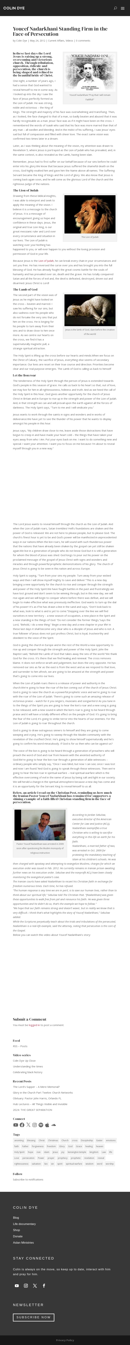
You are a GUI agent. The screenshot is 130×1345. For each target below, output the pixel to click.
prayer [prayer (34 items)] (51, 1158)
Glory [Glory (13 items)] (62, 1146)
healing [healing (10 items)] (89, 1146)
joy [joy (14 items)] (62, 1152)
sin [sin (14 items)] (52, 1163)
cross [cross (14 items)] (74, 1140)
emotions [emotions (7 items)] (110, 1140)
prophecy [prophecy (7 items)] (62, 1158)
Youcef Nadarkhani (53, 796)
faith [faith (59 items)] (16, 1146)
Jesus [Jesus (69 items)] (55, 1152)
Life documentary (24, 1224)
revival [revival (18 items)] (101, 1158)
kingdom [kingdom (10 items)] (94, 1152)
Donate (18, 1236)
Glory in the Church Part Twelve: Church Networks (43, 1092)
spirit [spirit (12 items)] (59, 1163)
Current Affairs (56, 40)
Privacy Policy (65, 1340)
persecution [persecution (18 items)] (28, 1158)
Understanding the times (28, 1066)
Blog (16, 1217)
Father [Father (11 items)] (25, 1146)
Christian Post (66, 792)
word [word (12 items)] (99, 1163)
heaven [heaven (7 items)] (99, 1146)
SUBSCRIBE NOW (33, 1317)
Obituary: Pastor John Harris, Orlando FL (37, 1098)
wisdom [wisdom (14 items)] (89, 1163)
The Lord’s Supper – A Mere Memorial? (36, 1086)
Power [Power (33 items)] (41, 1158)
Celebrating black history (27, 1072)
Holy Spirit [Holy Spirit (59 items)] (19, 1152)
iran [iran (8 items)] (39, 1152)
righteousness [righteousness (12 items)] (21, 1163)
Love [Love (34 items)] (16, 1158)
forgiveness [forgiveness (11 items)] (38, 1146)
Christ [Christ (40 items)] (42, 1140)
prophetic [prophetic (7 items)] (76, 1158)
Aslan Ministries (23, 1242)
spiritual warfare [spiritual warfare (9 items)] (74, 1163)
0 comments (83, 40)
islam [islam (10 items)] (46, 1152)
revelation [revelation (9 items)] (89, 1158)
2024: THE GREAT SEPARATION (32, 1110)
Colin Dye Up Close (24, 1060)
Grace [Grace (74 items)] (79, 1146)
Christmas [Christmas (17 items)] (53, 1140)
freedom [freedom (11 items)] (51, 1146)
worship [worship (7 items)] (110, 1163)
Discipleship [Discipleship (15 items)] (87, 1140)
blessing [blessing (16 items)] (31, 1140)
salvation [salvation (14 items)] (36, 1163)
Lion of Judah (46, 260)
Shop (16, 1230)
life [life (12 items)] (110, 1152)
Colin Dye (21, 40)
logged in (34, 1025)
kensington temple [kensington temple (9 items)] (77, 1152)
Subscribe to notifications (28, 1179)
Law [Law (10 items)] (104, 1152)
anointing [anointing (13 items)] (19, 1140)
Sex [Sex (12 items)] (46, 1163)
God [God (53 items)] (70, 1146)
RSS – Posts (20, 1046)
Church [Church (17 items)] (65, 1140)
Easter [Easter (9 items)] (99, 1140)
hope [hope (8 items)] (30, 1152)
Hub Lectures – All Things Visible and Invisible (40, 1104)
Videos (69, 40)
